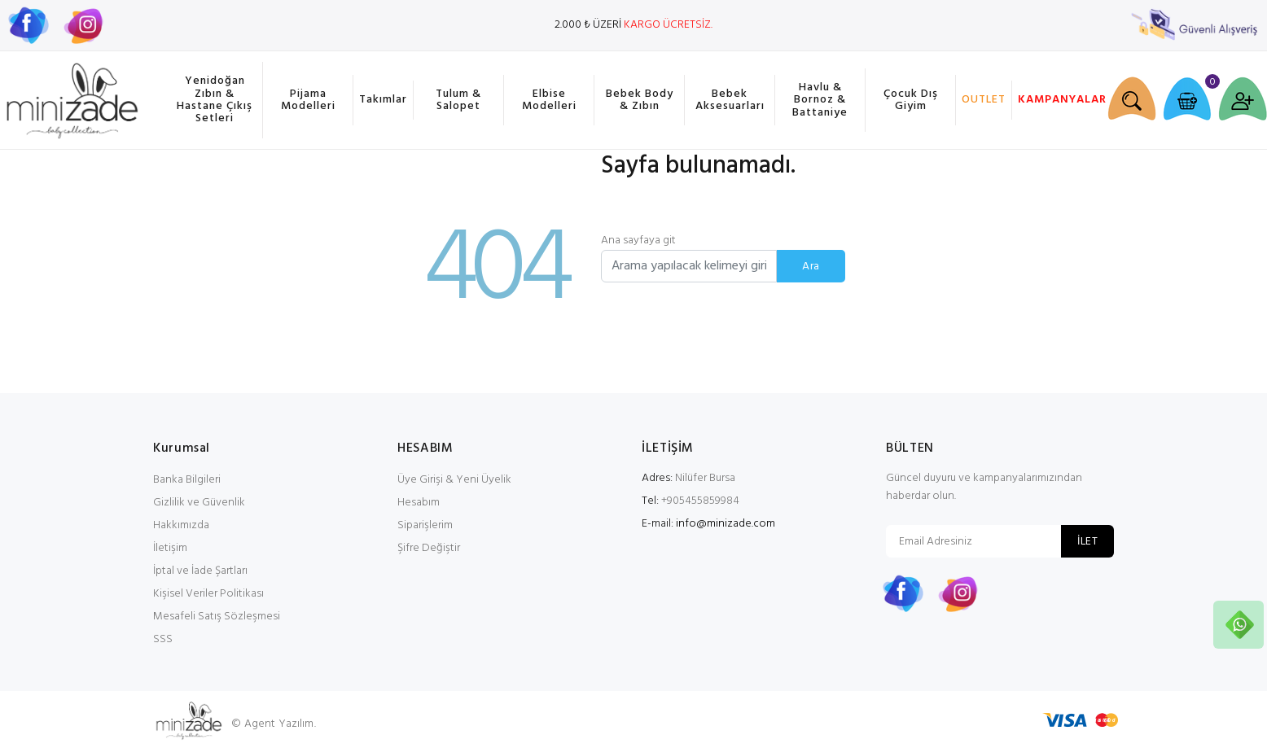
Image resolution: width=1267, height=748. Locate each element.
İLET (1087, 541)
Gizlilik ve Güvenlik (199, 502)
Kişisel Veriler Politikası (208, 593)
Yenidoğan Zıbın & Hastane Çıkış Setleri (214, 100)
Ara (810, 266)
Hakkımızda (181, 525)
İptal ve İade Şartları (200, 571)
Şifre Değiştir (428, 548)
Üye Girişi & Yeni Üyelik (454, 479)
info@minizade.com (725, 523)
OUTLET (984, 99)
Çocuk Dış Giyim (910, 100)
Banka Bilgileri (187, 479)
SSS (163, 639)
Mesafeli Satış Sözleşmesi (216, 616)
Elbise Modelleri (549, 100)
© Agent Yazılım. (273, 724)
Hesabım (418, 502)
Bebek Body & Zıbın (639, 100)
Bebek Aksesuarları (730, 100)
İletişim (170, 548)
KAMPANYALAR (1060, 99)
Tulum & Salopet (458, 100)
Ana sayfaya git (638, 240)
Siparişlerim (425, 525)
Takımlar (383, 99)
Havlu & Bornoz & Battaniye (820, 100)
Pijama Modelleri (308, 100)
